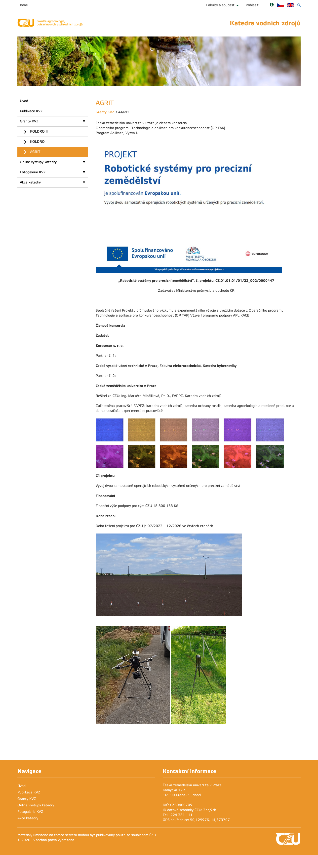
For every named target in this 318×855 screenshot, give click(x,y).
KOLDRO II (38, 131)
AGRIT (34, 152)
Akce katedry (30, 182)
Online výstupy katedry (38, 162)
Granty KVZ (29, 121)
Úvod (24, 101)
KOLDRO (37, 141)
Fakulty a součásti (220, 5)
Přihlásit (252, 5)
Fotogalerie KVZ (33, 172)
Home (23, 5)
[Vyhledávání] (299, 5)
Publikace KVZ (31, 111)
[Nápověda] (272, 5)
